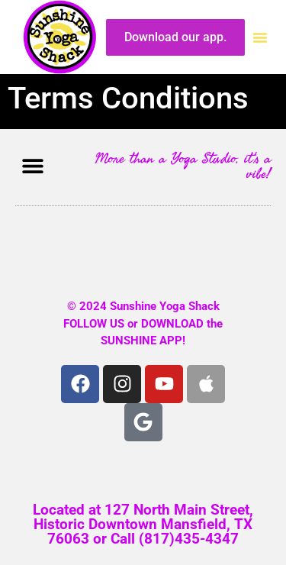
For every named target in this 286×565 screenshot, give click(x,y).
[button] (260, 37)
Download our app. (175, 37)
